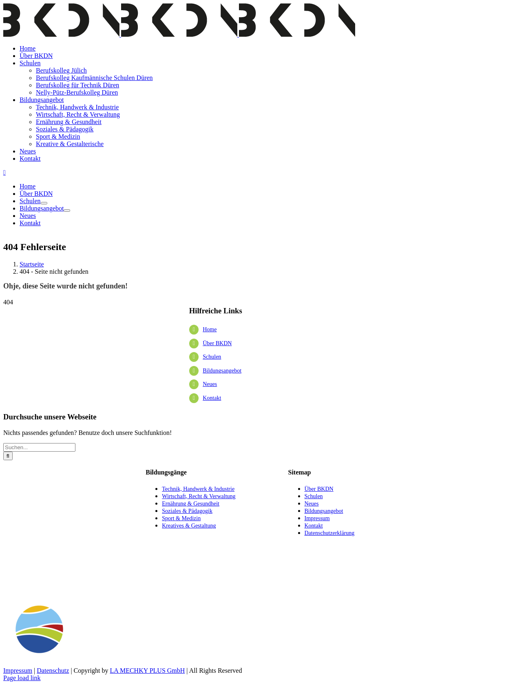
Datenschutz (53, 670)
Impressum (17, 670)
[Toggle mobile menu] (4, 172)
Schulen (212, 357)
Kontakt (212, 398)
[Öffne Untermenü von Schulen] (44, 203)
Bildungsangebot (222, 371)
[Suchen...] (39, 447)
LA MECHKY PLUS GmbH (147, 670)
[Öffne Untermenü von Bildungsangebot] (67, 210)
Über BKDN (217, 343)
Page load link (22, 677)
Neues (210, 384)
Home (210, 329)
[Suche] (8, 456)
